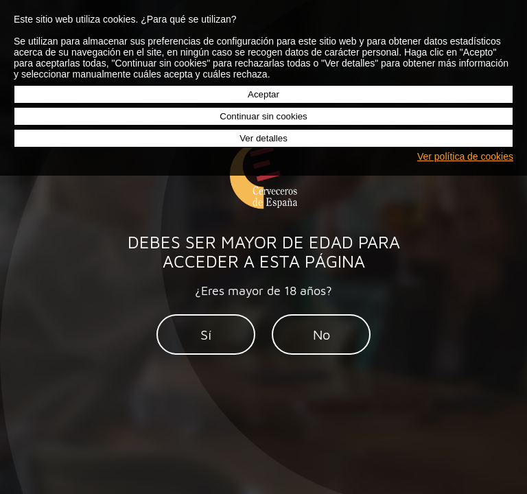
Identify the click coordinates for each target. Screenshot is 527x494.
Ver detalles (263, 138)
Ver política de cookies (465, 156)
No (321, 334)
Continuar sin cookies (263, 116)
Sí (205, 334)
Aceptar (263, 94)
